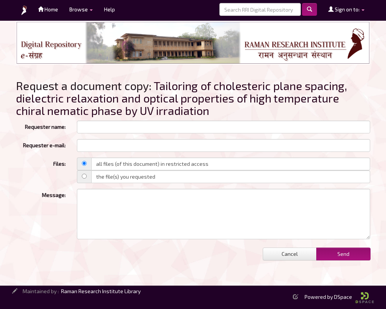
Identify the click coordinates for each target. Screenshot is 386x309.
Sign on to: (346, 9)
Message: (54, 195)
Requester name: (45, 127)
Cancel (290, 254)
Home (48, 9)
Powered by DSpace (339, 297)
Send (343, 254)
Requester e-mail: (44, 145)
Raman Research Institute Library (101, 291)
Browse (81, 9)
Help (109, 9)
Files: (59, 164)
